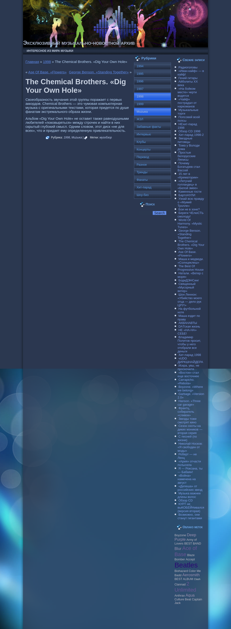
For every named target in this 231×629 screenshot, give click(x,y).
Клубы (141, 142)
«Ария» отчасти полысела (189, 463)
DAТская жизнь (189, 326)
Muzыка (77, 137)
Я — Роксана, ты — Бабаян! (190, 470)
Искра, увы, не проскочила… (188, 367)
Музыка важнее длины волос (189, 495)
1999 (140, 104)
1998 (47, 62)
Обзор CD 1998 (189, 131)
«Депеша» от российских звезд (190, 488)
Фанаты (142, 180)
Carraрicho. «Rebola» (186, 381)
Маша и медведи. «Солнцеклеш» (191, 260)
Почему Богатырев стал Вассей (189, 166)
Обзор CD (185, 500)
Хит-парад (144, 187)
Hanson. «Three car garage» (189, 402)
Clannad (180, 584)
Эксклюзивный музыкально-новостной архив (79, 43)
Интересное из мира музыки (50, 51)
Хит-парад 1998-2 (191, 135)
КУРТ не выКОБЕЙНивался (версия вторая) (191, 507)
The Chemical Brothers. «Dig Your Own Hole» (191, 244)
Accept (190, 559)
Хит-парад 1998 (189, 355)
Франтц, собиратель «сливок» (186, 411)
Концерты (144, 149)
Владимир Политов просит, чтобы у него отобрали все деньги (189, 344)
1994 (140, 66)
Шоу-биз (143, 195)
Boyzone (180, 535)
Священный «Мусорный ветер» (187, 287)
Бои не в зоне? (189, 209)
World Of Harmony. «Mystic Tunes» (190, 223)
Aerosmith (191, 575)
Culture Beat (183, 599)
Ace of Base (186, 551)
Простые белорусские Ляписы (187, 156)
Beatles (186, 565)
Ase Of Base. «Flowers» (47, 72)
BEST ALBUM (184, 579)
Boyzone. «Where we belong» (190, 388)
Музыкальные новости (72, 619)
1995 (140, 73)
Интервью (144, 134)
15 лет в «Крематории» (188, 175)
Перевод (143, 157)
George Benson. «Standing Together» (99, 72)
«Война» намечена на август (187, 479)
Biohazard (181, 571)
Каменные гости (189, 191)
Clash (197, 579)
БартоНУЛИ (186, 195)
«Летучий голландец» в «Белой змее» (188, 184)
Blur (178, 548)
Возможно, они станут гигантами (190, 516)
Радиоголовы (187, 67)
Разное (142, 164)
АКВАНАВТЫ (187, 323)
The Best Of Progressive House (191, 267)
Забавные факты (149, 126)
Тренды (142, 172)
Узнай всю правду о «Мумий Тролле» (191, 202)
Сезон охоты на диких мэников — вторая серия (190, 429)
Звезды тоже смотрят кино (187, 420)
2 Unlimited (185, 587)
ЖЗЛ (140, 119)
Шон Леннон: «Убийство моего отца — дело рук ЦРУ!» (190, 300)
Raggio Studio (122, 622)
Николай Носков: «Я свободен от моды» (190, 447)
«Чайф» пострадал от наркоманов (187, 102)
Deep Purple (185, 537)
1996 (140, 81)
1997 (140, 89)
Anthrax (180, 595)
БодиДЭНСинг (188, 280)
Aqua (190, 595)
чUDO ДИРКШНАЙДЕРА (190, 360)
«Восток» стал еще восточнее (188, 374)
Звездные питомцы (185, 140)
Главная (32, 62)
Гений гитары (187, 78)
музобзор (106, 137)
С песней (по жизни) (187, 438)
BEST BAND (192, 543)
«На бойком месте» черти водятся (187, 92)
